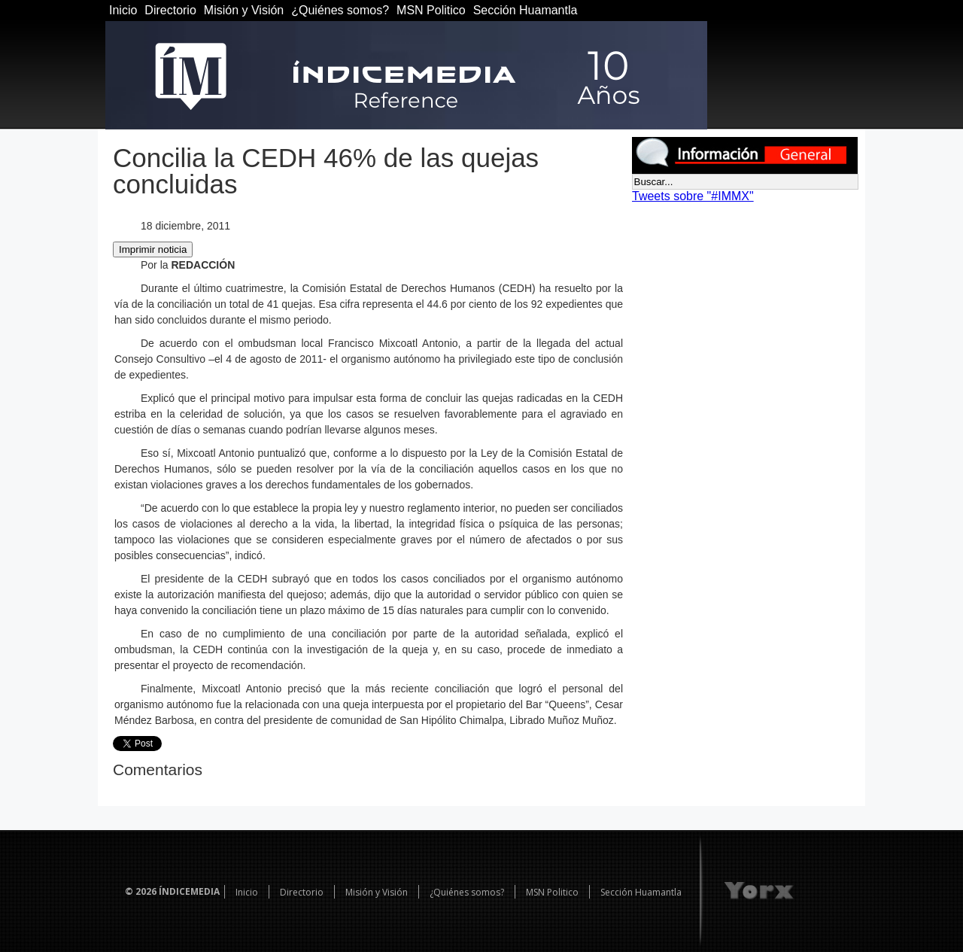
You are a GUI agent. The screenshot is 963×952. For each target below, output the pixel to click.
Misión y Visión (244, 10)
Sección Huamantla (525, 10)
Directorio (170, 10)
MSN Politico (431, 10)
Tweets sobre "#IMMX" (693, 196)
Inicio (123, 10)
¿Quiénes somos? (340, 10)
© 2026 (140, 891)
